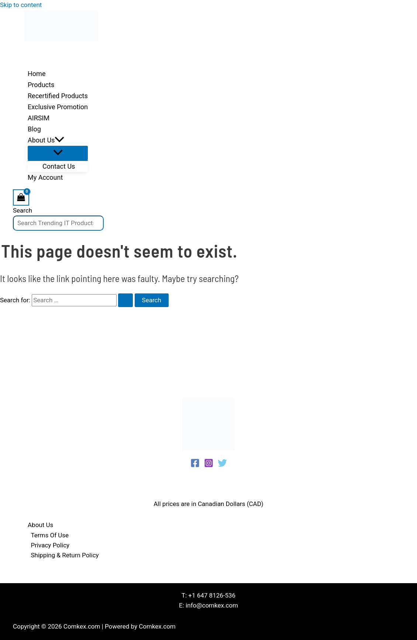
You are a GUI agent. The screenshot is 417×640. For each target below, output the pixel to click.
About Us (40, 525)
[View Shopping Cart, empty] (21, 197)
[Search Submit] (125, 300)
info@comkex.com (212, 605)
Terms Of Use (50, 535)
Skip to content (21, 4)
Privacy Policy (50, 545)
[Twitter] (222, 465)
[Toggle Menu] (58, 153)
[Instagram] (208, 465)
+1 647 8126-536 (211, 595)
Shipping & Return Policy (65, 555)
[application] (59, 140)
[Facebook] (195, 465)
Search (22, 210)
